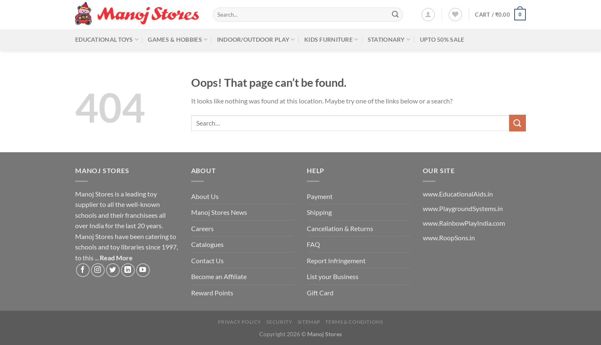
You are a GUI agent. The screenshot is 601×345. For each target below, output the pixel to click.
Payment (320, 196)
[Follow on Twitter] (113, 270)
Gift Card (320, 293)
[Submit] (395, 15)
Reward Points (212, 293)
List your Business (333, 276)
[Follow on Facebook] (83, 270)
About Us (205, 196)
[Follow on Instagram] (98, 270)
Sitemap (309, 322)
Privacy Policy (239, 322)
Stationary (389, 39)
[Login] (428, 14)
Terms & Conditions (354, 322)
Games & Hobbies (177, 39)
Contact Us (207, 260)
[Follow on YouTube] (143, 270)
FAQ (313, 244)
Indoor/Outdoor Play (256, 39)
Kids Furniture (331, 39)
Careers (202, 228)
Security (279, 322)
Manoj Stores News (219, 212)
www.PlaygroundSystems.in (463, 208)
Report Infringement (336, 260)
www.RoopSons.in (449, 238)
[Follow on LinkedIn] (128, 270)
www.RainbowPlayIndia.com (464, 223)
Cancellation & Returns (340, 228)
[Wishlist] (455, 14)
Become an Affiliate (219, 276)
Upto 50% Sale (442, 39)
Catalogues (207, 244)
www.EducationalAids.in (458, 194)
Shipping (319, 212)
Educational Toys (107, 39)
